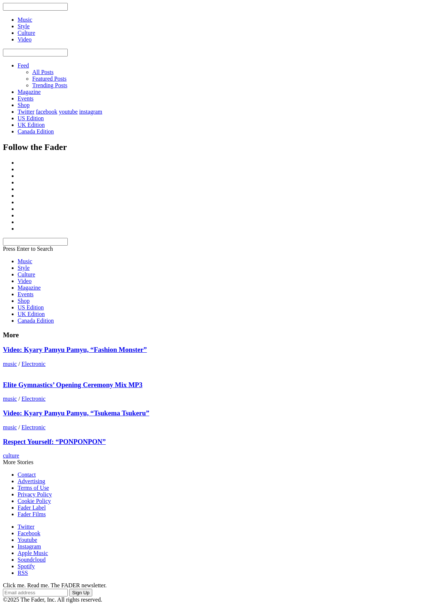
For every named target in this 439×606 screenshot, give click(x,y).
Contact (27, 474)
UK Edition (31, 125)
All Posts (42, 72)
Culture (26, 274)
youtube (68, 112)
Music (25, 261)
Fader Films (32, 514)
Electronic (34, 364)
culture (11, 455)
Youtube (27, 540)
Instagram (29, 546)
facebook (46, 112)
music (10, 364)
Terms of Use (33, 488)
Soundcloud (31, 560)
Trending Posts (49, 85)
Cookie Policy (34, 501)
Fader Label (32, 507)
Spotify (26, 566)
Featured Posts (49, 79)
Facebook (29, 533)
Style (24, 268)
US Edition (31, 118)
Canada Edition (36, 131)
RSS (23, 573)
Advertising (31, 481)
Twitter (26, 112)
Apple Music (33, 553)
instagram (90, 112)
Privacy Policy (35, 494)
